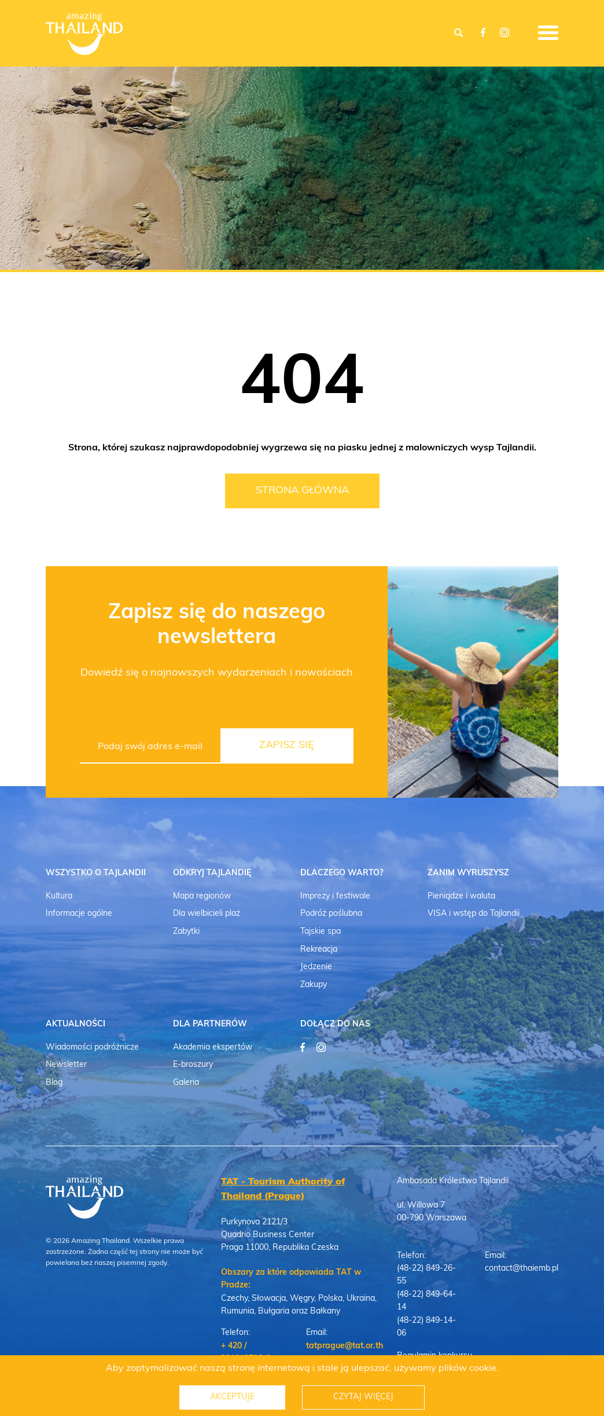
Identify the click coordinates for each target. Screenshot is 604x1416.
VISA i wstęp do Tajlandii (474, 913)
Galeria (186, 1082)
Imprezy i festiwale (335, 896)
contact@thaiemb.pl (521, 1268)
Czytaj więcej (364, 1397)
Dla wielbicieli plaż (206, 913)
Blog (54, 1082)
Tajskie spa (320, 931)
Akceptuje (232, 1397)
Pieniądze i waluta (461, 896)
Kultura (59, 896)
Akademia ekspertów (212, 1047)
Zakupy (313, 985)
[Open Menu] (548, 29)
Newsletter (66, 1065)
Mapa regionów (202, 896)
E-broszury (193, 1065)
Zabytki (186, 931)
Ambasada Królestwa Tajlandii (453, 1181)
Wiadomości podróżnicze (92, 1047)
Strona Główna (302, 490)
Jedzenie (316, 967)
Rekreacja (318, 949)
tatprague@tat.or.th (344, 1346)
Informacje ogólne (79, 913)
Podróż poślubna (331, 913)
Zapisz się (286, 745)
